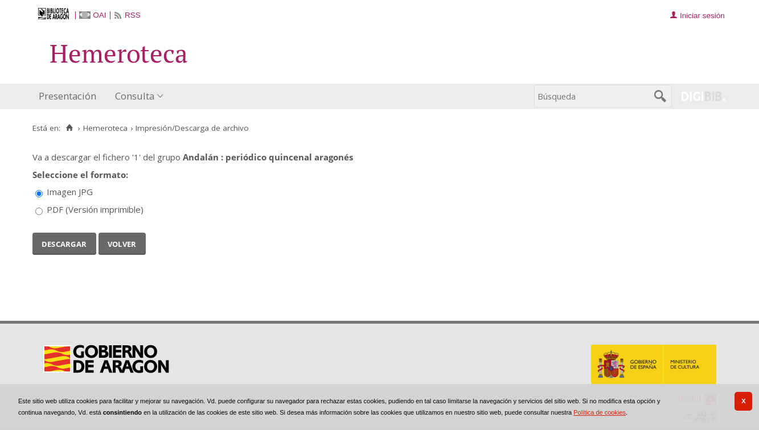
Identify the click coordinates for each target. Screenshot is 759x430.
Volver (122, 243)
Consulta (134, 95)
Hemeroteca (105, 128)
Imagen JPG (70, 191)
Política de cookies (599, 412)
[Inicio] (70, 128)
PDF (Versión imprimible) (95, 209)
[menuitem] (70, 96)
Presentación (67, 95)
